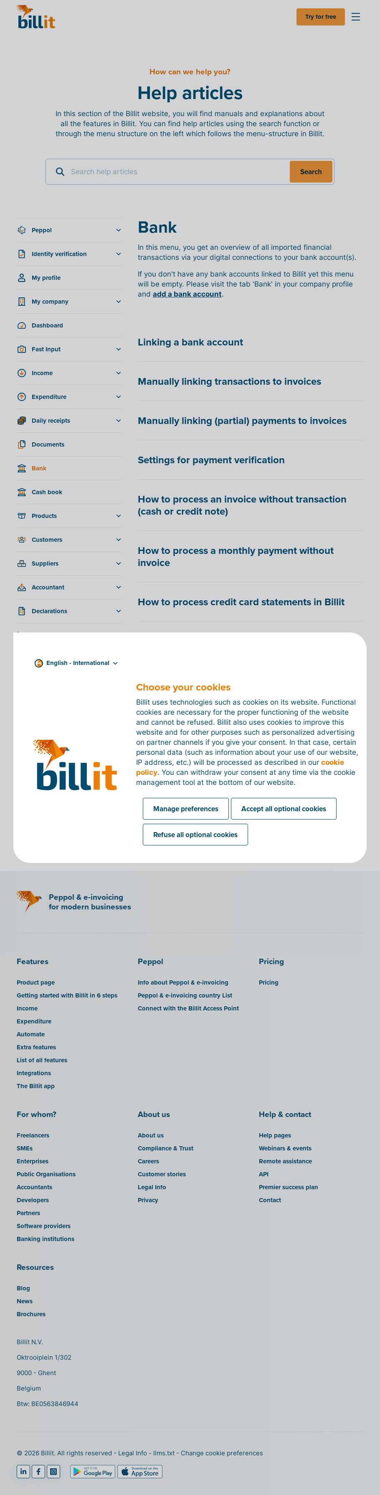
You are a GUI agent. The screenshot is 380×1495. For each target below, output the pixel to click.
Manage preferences (185, 809)
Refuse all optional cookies (195, 835)
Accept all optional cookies (283, 809)
